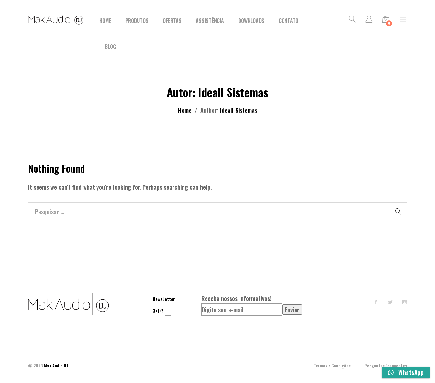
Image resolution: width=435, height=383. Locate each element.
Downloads (251, 20)
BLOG (110, 46)
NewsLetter (164, 298)
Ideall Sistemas (238, 110)
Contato (288, 20)
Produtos (137, 20)
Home (105, 20)
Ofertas (172, 20)
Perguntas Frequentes (385, 365)
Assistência (210, 20)
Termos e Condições (332, 365)
